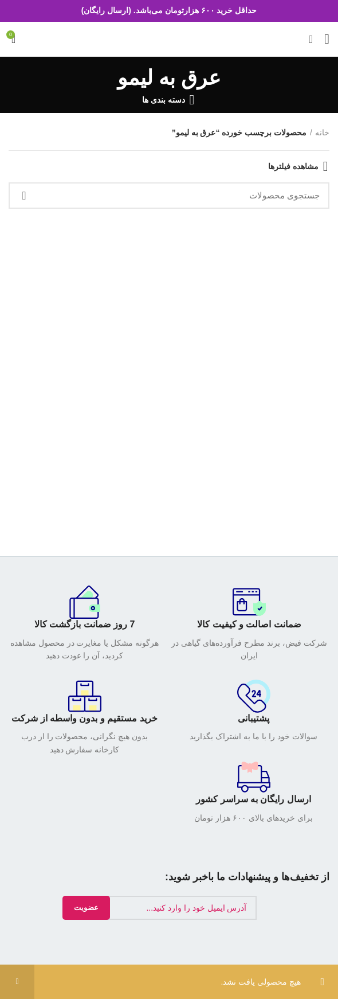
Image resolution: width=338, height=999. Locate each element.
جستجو (24, 195)
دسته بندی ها (163, 100)
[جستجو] (169, 195)
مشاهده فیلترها (293, 166)
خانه (322, 132)
